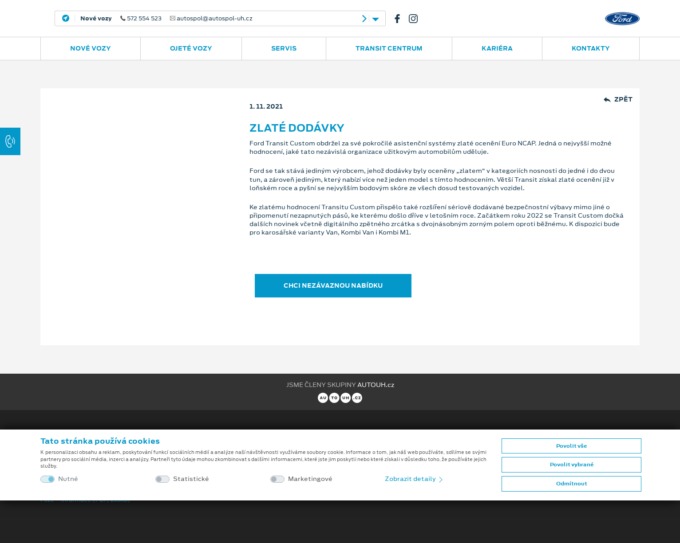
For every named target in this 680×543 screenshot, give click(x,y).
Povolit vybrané (571, 464)
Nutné (68, 479)
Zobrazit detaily (414, 478)
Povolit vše (571, 445)
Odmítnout (571, 483)
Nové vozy (90, 48)
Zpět (618, 99)
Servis (284, 48)
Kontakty (591, 48)
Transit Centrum (389, 48)
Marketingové (310, 479)
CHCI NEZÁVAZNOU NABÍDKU (333, 285)
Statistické (191, 479)
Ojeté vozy (191, 48)
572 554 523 (166, 19)
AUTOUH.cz (375, 384)
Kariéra (497, 48)
